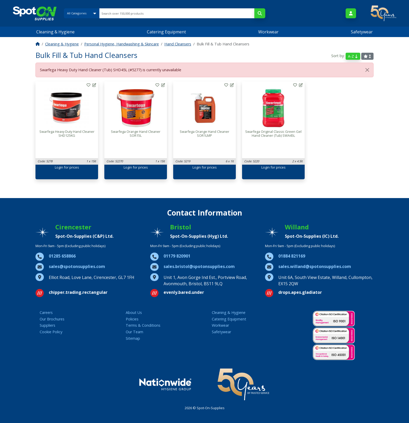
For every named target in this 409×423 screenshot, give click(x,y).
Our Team (134, 331)
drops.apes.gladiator (300, 292)
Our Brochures (52, 319)
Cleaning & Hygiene (55, 32)
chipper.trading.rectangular (78, 292)
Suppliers (47, 325)
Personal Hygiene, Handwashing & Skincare (121, 43)
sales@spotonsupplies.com (77, 266)
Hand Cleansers (177, 43)
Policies (132, 319)
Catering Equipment (166, 32)
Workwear (268, 32)
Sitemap (133, 338)
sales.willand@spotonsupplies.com (314, 266)
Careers (46, 312)
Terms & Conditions (143, 325)
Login (59, 167)
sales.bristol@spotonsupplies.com (199, 266)
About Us (134, 312)
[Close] (367, 70)
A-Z (353, 56)
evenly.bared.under (184, 292)
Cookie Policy (51, 331)
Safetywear (362, 32)
